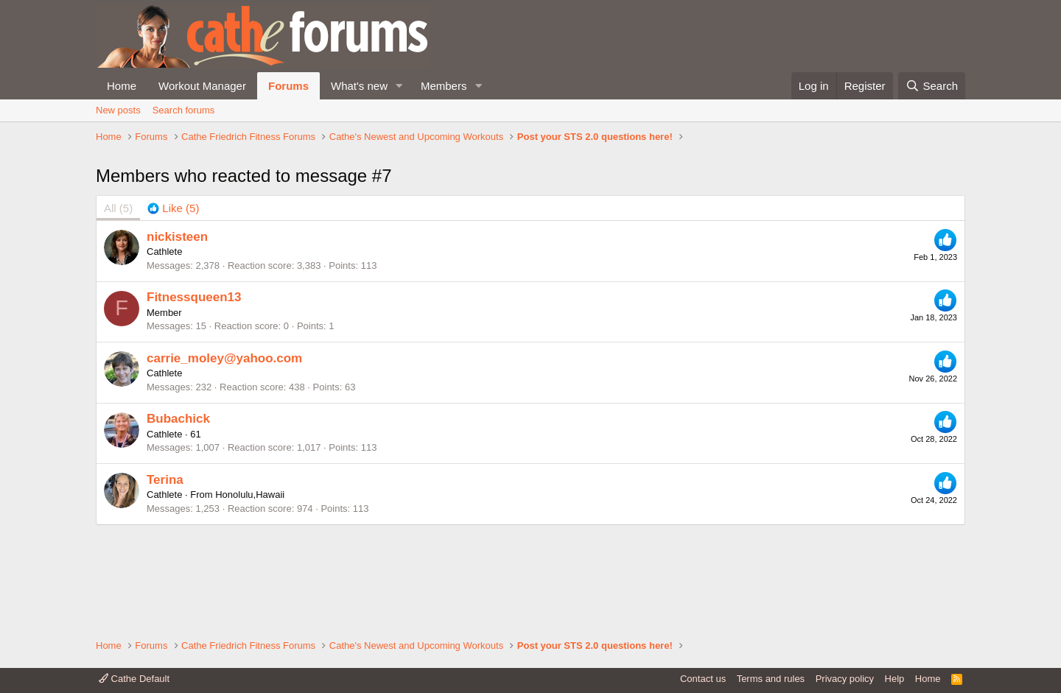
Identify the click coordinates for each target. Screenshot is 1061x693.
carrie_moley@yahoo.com (224, 457)
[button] (399, 85)
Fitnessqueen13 (194, 397)
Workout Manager (202, 86)
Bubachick (178, 518)
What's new (359, 86)
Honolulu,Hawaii (249, 593)
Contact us (703, 678)
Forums (288, 86)
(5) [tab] (118, 307)
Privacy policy (845, 678)
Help (895, 678)
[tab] (173, 307)
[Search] (931, 85)
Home (121, 86)
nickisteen (177, 335)
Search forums (184, 110)
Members (444, 86)
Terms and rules (771, 678)
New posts (118, 110)
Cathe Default (134, 678)
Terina (165, 578)
